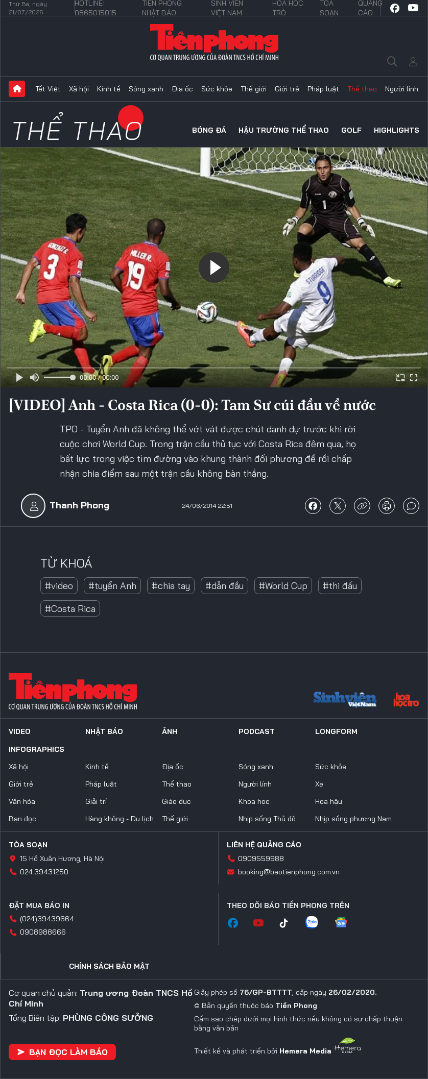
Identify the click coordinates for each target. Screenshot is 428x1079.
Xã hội (79, 88)
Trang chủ (17, 89)
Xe (319, 784)
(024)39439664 (47, 918)
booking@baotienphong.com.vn (289, 871)
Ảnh (169, 731)
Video (20, 731)
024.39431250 (44, 871)
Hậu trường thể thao (284, 130)
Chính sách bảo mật (109, 966)
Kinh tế (109, 88)
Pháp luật (323, 88)
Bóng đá (209, 130)
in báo (387, 506)
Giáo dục (176, 801)
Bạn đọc (22, 818)
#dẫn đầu (224, 586)
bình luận (411, 506)
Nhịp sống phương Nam (353, 818)
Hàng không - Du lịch (119, 818)
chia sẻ (313, 506)
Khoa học (254, 801)
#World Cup (283, 586)
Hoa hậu (328, 801)
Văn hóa (22, 801)
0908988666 (43, 932)
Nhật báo (104, 731)
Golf (351, 130)
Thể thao (362, 88)
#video (59, 586)
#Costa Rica (70, 609)
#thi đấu (340, 586)
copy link (362, 506)
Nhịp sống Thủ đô (267, 818)
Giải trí (96, 801)
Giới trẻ (287, 88)
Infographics (36, 749)
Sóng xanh (146, 88)
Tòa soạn (28, 844)
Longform (336, 731)
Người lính (401, 88)
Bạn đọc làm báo (62, 1052)
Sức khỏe (216, 88)
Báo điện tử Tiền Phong (214, 42)
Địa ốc (182, 88)
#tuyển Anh (112, 586)
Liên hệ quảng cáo (264, 844)
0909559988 (261, 858)
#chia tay (171, 586)
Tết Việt (48, 88)
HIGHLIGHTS (396, 130)
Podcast (257, 731)
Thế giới (254, 88)
